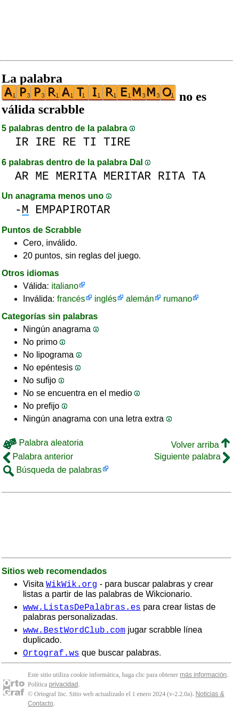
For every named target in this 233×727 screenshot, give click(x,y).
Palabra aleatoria (43, 442)
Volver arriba (200, 444)
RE (69, 142)
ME (42, 176)
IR (22, 142)
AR (22, 176)
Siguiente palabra (192, 456)
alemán (140, 298)
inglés (105, 298)
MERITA (76, 176)
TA (199, 176)
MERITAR (127, 176)
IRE (45, 142)
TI (90, 142)
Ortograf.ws (51, 659)
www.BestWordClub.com (74, 634)
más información (203, 681)
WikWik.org (71, 585)
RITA (171, 176)
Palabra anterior (38, 456)
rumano (177, 298)
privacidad (63, 690)
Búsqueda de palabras (52, 469)
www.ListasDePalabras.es (82, 610)
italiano (64, 285)
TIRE (117, 142)
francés (71, 298)
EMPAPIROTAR (72, 209)
